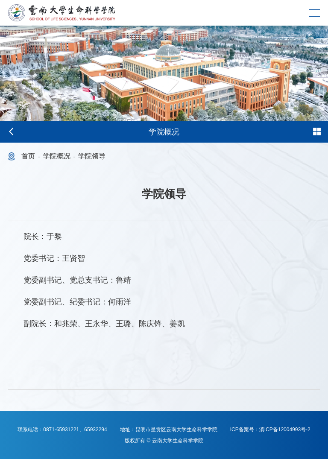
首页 (28, 156)
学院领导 (91, 156)
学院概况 (56, 156)
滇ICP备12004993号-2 (284, 430)
